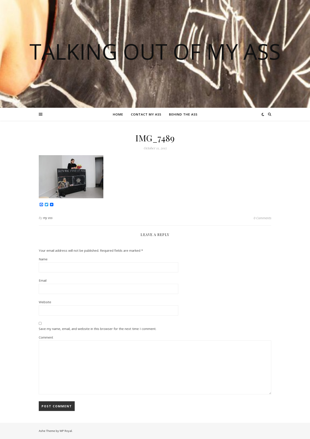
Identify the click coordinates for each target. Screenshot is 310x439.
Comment (46, 337)
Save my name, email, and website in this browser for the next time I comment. (97, 329)
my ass (48, 218)
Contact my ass (146, 114)
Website (45, 302)
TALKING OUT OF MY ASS (155, 51)
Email (42, 280)
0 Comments (262, 218)
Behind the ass (183, 114)
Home (118, 114)
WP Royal (66, 431)
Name (43, 259)
